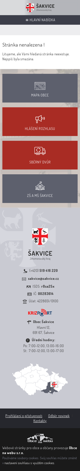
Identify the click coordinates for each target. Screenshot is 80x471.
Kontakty (40, 420)
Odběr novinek (59, 415)
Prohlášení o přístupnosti (23, 415)
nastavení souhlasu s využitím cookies (29, 463)
